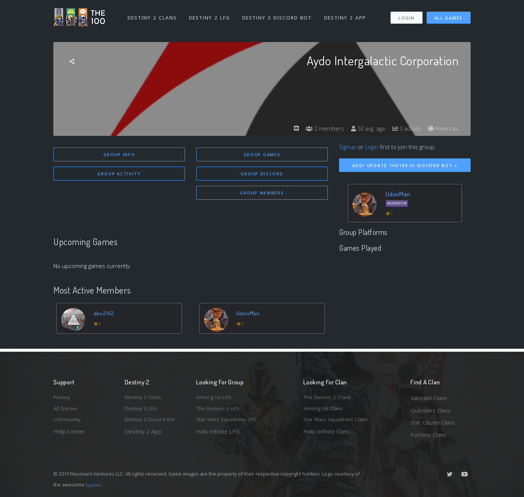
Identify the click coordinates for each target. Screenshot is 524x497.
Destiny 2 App (347, 14)
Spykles (94, 484)
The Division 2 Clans (329, 398)
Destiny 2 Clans (153, 14)
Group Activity (119, 174)
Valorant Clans (428, 398)
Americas (443, 128)
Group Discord (262, 174)
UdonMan (249, 315)
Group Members (262, 194)
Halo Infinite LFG (217, 434)
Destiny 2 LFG (211, 14)
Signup (347, 147)
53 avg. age (363, 128)
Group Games (262, 154)
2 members (318, 128)
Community (67, 422)
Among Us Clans (324, 410)
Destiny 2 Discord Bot (279, 14)
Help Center (69, 434)
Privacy (62, 398)
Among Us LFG (215, 398)
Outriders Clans (430, 410)
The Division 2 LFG (220, 410)
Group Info (119, 154)
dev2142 (105, 315)
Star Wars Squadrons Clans (338, 422)
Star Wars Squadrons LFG (229, 422)
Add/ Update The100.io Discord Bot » (404, 165)
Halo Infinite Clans (326, 434)
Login (406, 14)
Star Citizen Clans (432, 422)
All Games (449, 14)
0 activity (404, 128)
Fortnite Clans (428, 434)
